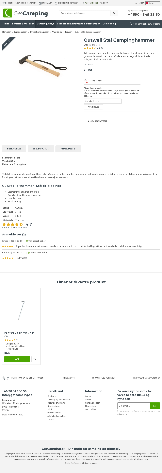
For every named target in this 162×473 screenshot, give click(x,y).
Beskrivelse (14, 148)
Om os (88, 396)
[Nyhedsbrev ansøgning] (133, 405)
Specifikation (41, 148)
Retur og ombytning (56, 403)
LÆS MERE (88, 64)
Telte (6, 23)
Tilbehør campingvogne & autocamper (78, 23)
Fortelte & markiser (23, 23)
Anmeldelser (68, 148)
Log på (141, 3)
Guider (88, 399)
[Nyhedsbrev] (155, 405)
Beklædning (109, 23)
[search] (114, 13)
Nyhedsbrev (90, 406)
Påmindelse (93, 107)
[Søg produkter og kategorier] (84, 13)
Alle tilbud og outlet (56, 416)
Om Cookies (90, 409)
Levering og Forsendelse (58, 399)
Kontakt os (52, 396)
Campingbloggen (92, 403)
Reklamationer (53, 406)
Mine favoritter (54, 412)
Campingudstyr (45, 23)
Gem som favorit (97, 121)
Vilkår (49, 409)
